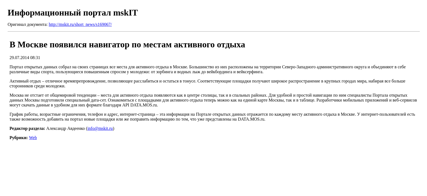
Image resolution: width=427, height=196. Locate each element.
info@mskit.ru (100, 128)
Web (33, 137)
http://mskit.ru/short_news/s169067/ (80, 24)
